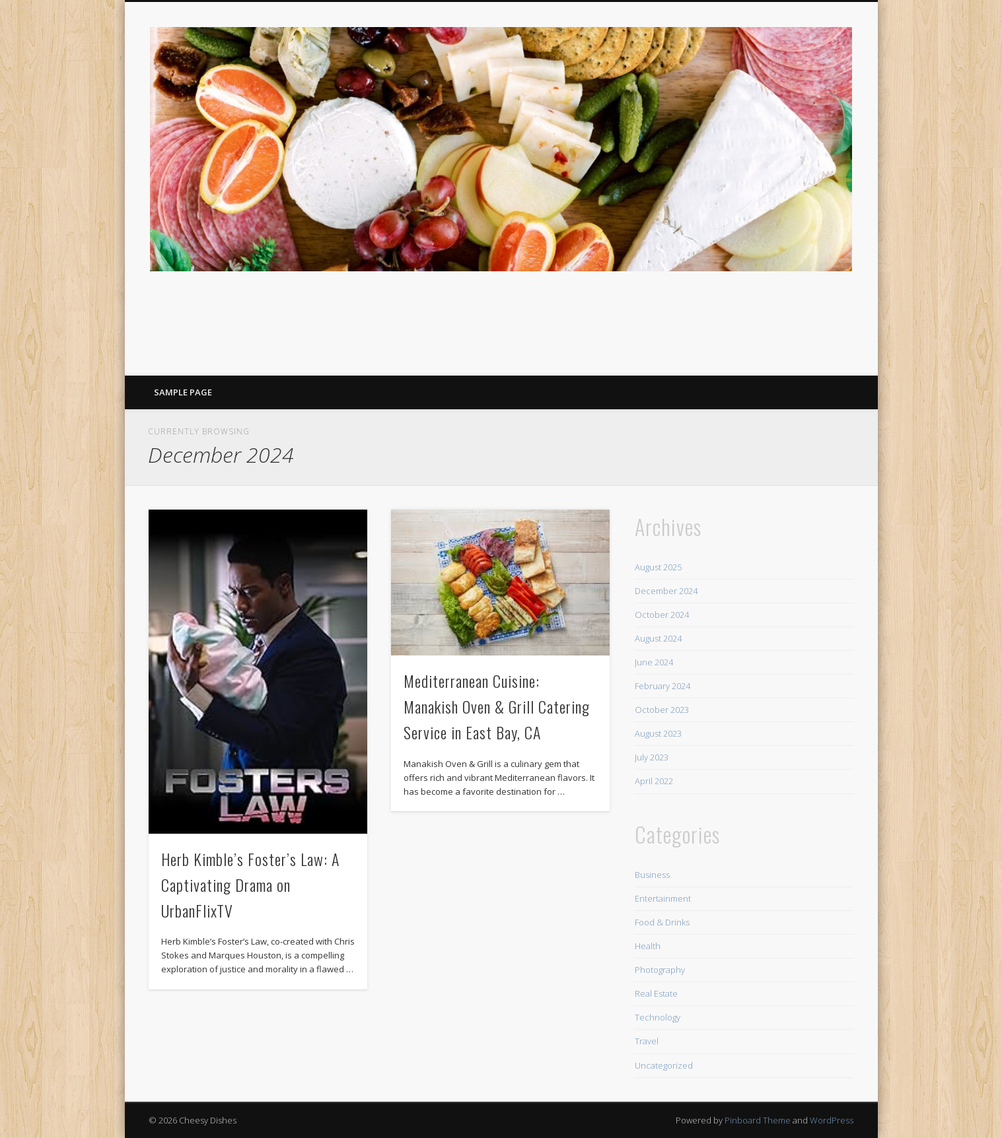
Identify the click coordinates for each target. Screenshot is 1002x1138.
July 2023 (651, 757)
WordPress (831, 1120)
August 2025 (658, 567)
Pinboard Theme (758, 1120)
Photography (660, 970)
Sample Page (183, 392)
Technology (657, 1017)
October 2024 (662, 614)
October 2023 (662, 710)
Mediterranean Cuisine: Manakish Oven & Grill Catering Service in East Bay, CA (497, 706)
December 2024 (666, 591)
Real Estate (656, 993)
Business (652, 875)
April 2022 (654, 781)
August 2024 (658, 638)
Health (648, 946)
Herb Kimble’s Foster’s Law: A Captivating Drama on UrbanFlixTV (250, 884)
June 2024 (654, 662)
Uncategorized (664, 1065)
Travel (647, 1041)
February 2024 (662, 686)
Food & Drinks (662, 922)
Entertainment (663, 898)
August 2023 (658, 733)
